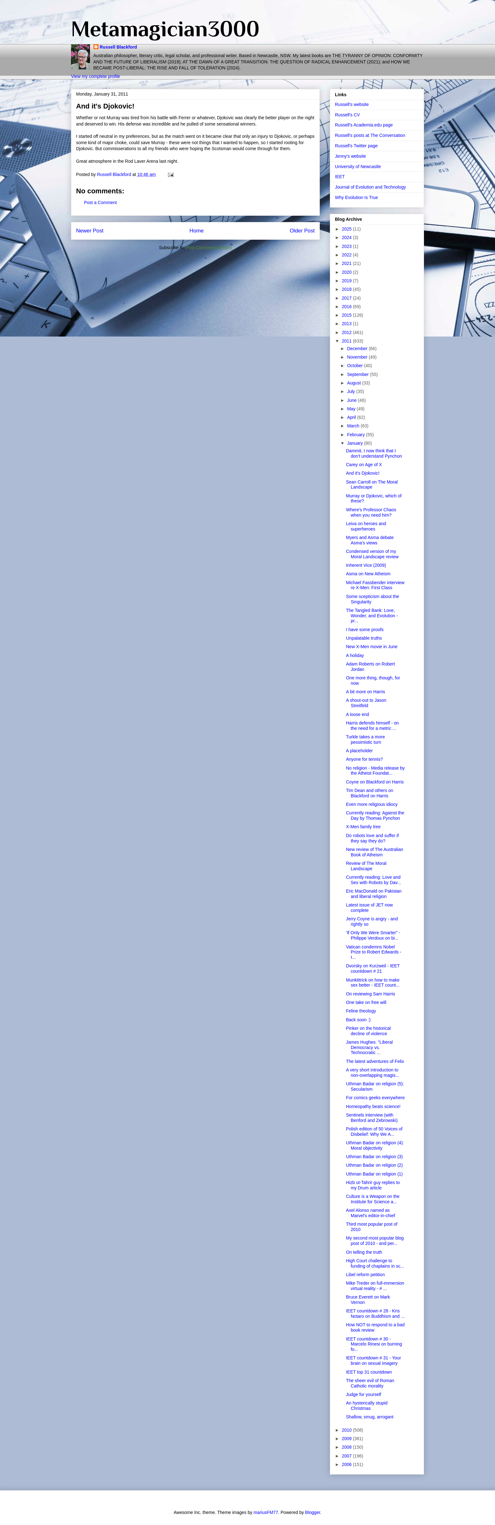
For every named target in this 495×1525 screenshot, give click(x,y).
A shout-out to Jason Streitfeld (366, 703)
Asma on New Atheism (368, 573)
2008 (347, 1447)
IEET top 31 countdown (369, 1372)
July (351, 391)
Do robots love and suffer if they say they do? (372, 838)
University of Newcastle (358, 166)
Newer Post (90, 231)
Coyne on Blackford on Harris (375, 781)
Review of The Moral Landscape (366, 866)
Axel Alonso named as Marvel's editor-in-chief (370, 1213)
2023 (347, 246)
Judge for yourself (363, 1394)
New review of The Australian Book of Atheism (374, 852)
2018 (347, 289)
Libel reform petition (365, 1274)
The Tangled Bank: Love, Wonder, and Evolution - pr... (372, 616)
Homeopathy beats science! (373, 1106)
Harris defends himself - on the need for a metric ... (372, 725)
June (352, 400)
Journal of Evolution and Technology (370, 187)
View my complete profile (95, 76)
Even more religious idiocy (371, 804)
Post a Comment (100, 202)
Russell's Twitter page (356, 145)
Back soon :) (358, 1019)
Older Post (302, 231)
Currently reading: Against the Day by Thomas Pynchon (375, 815)
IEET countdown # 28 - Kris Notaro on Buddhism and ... (375, 1313)
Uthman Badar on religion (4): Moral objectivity (375, 1145)
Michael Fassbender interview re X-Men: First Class (375, 585)
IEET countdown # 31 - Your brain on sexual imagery (373, 1360)
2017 (347, 298)
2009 (347, 1438)
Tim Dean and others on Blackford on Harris (369, 793)
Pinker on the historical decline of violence (368, 1031)
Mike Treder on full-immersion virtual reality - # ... (375, 1286)
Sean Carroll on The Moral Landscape (372, 484)
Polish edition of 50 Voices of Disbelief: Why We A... (374, 1131)
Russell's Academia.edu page (364, 124)
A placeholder (359, 750)
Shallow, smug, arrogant (369, 1416)
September (358, 374)
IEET (340, 176)
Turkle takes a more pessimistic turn (365, 739)
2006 (347, 1464)
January (355, 443)
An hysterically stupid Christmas (367, 1405)
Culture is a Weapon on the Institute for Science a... (372, 1199)
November (357, 357)
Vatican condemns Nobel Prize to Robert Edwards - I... (373, 952)
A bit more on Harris (365, 691)
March (354, 425)
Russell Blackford (118, 47)
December (357, 348)
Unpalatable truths (364, 638)
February (356, 434)
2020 (347, 272)
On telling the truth (364, 1252)
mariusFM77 (265, 1512)
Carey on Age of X (364, 464)
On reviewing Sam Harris (370, 993)
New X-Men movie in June (371, 646)
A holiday (355, 655)
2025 (347, 229)
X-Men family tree (363, 826)
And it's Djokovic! (362, 473)
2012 (347, 332)
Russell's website (352, 104)
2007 (347, 1455)
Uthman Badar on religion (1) (374, 1173)
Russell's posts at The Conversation (370, 135)
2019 (347, 280)
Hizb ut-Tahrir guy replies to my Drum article (373, 1185)
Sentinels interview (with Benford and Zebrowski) (372, 1117)
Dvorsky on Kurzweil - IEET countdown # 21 (373, 968)
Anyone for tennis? (364, 759)
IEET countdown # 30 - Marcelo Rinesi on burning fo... (374, 1344)
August (354, 382)
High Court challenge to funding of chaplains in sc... (375, 1263)
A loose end (357, 714)
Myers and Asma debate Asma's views (370, 540)
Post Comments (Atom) (209, 247)
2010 (347, 1430)
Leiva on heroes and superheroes (366, 526)
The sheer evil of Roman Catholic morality (370, 1383)
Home (196, 231)
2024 (347, 237)
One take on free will (366, 1002)
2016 (347, 306)
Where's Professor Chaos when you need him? (371, 512)
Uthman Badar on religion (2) (374, 1165)
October (355, 365)
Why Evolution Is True (356, 197)
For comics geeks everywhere (375, 1097)
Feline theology (361, 1010)
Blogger (312, 1512)
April (352, 417)
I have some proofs (365, 629)
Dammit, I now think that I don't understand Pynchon (374, 453)
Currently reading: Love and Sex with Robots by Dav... (373, 880)
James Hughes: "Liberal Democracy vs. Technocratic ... (369, 1047)
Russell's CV (347, 114)
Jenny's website (350, 156)
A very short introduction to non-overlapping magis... (372, 1072)
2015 (347, 315)
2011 (347, 340)
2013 (347, 323)
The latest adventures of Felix (375, 1061)
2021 (347, 263)
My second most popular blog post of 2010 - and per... (375, 1240)
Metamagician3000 (165, 28)
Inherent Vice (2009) (366, 565)
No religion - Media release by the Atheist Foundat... (375, 770)
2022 (347, 254)
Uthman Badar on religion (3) (374, 1156)
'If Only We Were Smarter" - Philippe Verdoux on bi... (373, 935)
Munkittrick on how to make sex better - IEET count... (373, 982)
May (351, 408)
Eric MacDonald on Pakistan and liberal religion (374, 894)
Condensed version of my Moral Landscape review (372, 554)
